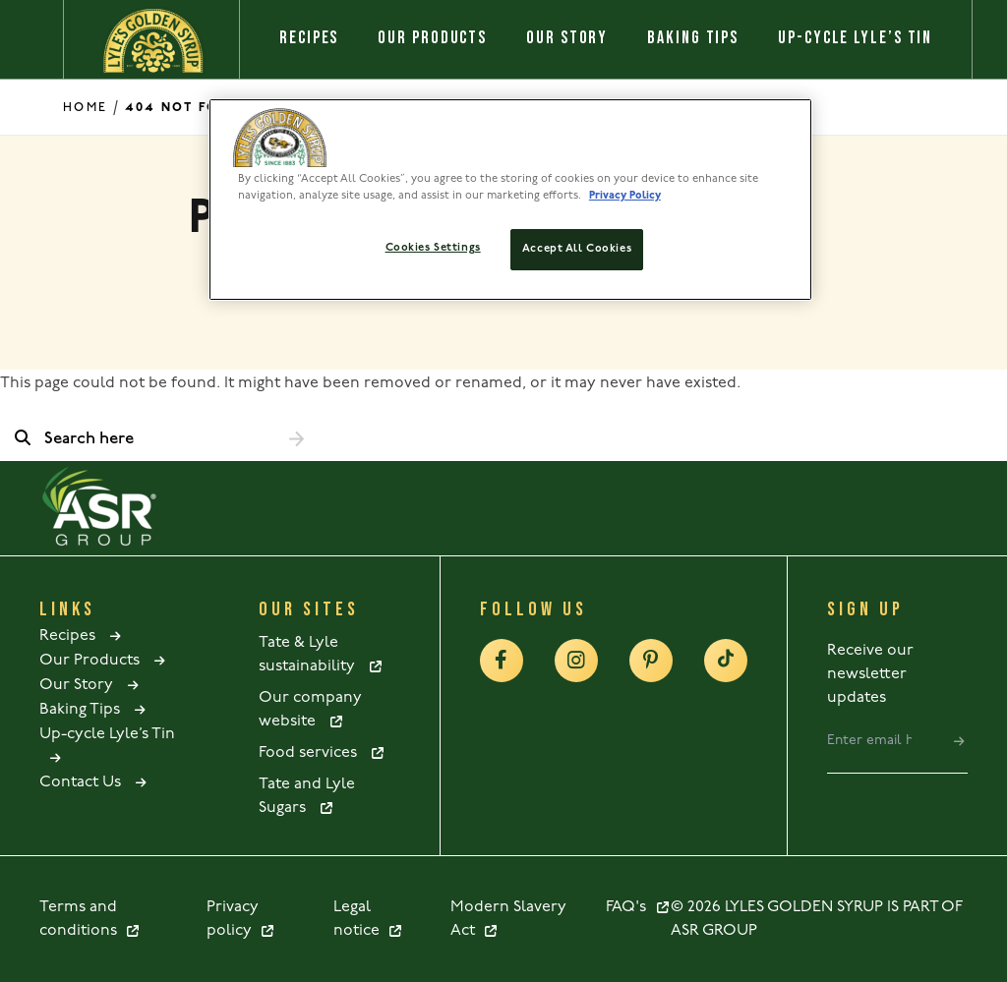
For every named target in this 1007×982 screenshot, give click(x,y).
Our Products (432, 38)
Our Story (567, 38)
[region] (510, 199)
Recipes (308, 38)
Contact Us (94, 782)
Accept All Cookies (576, 249)
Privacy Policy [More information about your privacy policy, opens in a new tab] (625, 196)
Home (85, 107)
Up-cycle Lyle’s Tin (855, 38)
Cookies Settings (433, 248)
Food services (322, 753)
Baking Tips (693, 38)
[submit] (959, 741)
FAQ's (638, 907)
